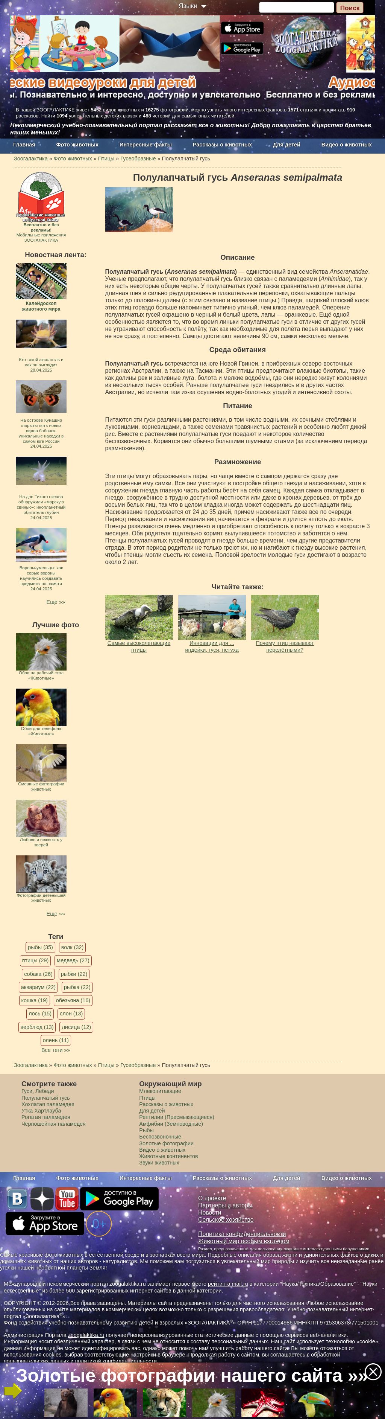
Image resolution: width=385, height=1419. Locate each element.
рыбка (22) (77, 987)
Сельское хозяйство (225, 1219)
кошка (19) (34, 1000)
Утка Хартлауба (41, 1111)
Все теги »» (55, 1050)
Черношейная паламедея (53, 1124)
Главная (24, 145)
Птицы (147, 1098)
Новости (209, 1212)
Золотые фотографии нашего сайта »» (192, 1375)
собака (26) (38, 974)
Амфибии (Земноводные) (171, 1124)
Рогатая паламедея (45, 1117)
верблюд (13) (37, 1027)
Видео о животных (346, 145)
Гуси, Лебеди (37, 1091)
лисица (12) (76, 1027)
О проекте (212, 1198)
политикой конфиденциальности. (116, 1361)
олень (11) (56, 1040)
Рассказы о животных (222, 145)
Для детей (286, 145)
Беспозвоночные (160, 1137)
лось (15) (40, 1014)
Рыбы (146, 1130)
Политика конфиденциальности (242, 1234)
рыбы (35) (40, 947)
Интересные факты (146, 145)
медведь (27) (73, 960)
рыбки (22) (74, 974)
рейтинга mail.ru (228, 1284)
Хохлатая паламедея (47, 1104)
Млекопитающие (160, 1091)
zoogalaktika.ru (86, 1335)
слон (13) (71, 1014)
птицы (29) (35, 960)
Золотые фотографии (166, 1143)
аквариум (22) (38, 987)
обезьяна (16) (73, 1000)
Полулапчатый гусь (45, 1098)
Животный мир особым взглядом (244, 1241)
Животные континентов (168, 1156)
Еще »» (56, 602)
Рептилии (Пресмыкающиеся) (176, 1117)
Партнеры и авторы (225, 1205)
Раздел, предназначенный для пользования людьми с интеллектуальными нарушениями (284, 1249)
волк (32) (72, 947)
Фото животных (77, 145)
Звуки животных (159, 1163)
